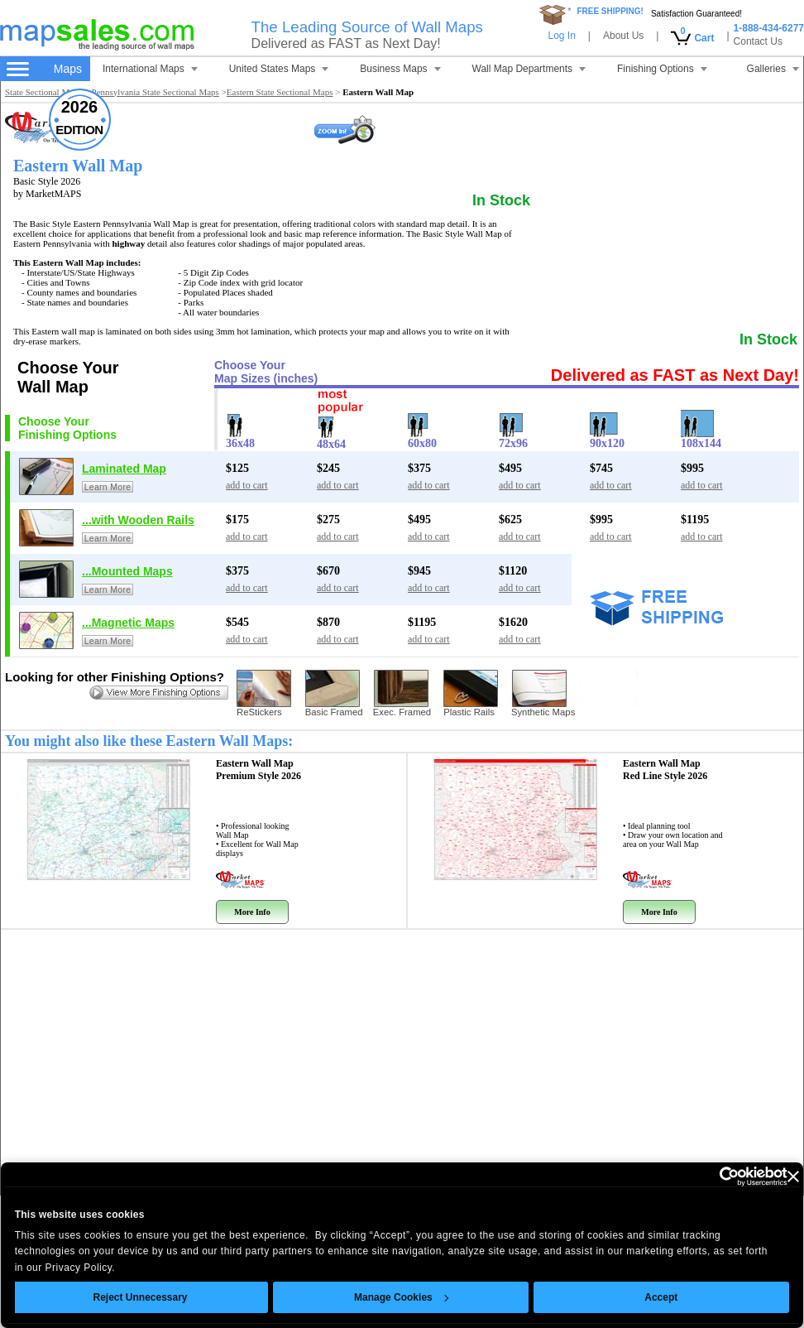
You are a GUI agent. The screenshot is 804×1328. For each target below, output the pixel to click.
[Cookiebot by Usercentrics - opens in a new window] (684, 1176)
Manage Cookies (371, 1297)
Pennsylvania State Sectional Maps (155, 92)
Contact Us (758, 41)
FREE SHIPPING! (610, 11)
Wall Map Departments (529, 69)
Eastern (258, 770)
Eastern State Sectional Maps (280, 92)
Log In (561, 35)
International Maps (150, 69)
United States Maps (279, 69)
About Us (623, 35)
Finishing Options (662, 69)
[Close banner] (762, 1176)
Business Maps (400, 69)
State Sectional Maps (43, 92)
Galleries (773, 69)
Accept (631, 1297)
